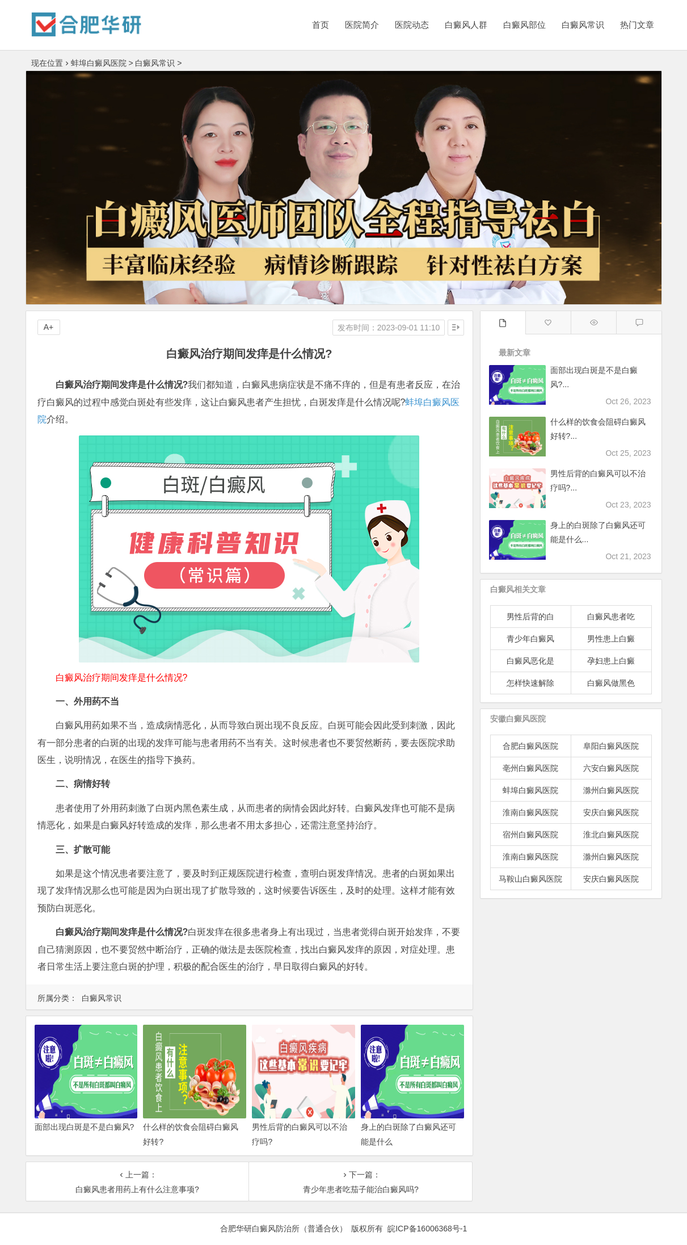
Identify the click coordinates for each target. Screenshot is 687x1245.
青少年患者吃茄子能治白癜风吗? (361, 1189)
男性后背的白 (530, 616)
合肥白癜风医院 (530, 746)
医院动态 (412, 25)
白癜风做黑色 (611, 683)
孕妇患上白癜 (611, 660)
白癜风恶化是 (530, 660)
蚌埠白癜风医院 (99, 63)
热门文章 (637, 25)
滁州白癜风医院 (611, 790)
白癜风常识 (583, 25)
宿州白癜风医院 (530, 834)
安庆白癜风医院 (611, 812)
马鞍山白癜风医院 (530, 878)
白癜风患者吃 (611, 616)
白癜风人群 (466, 25)
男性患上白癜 (611, 638)
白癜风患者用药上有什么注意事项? (137, 1189)
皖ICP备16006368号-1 (427, 1228)
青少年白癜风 (530, 638)
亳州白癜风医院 (530, 768)
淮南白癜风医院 (530, 812)
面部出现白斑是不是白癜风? (84, 1126)
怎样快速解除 (530, 683)
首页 (320, 25)
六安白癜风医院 (611, 768)
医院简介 (362, 25)
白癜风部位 (524, 25)
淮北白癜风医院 (611, 834)
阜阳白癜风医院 (611, 746)
